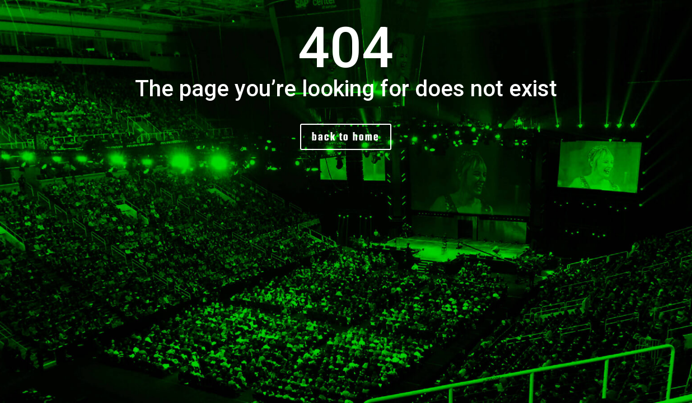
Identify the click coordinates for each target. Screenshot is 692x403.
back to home (346, 136)
